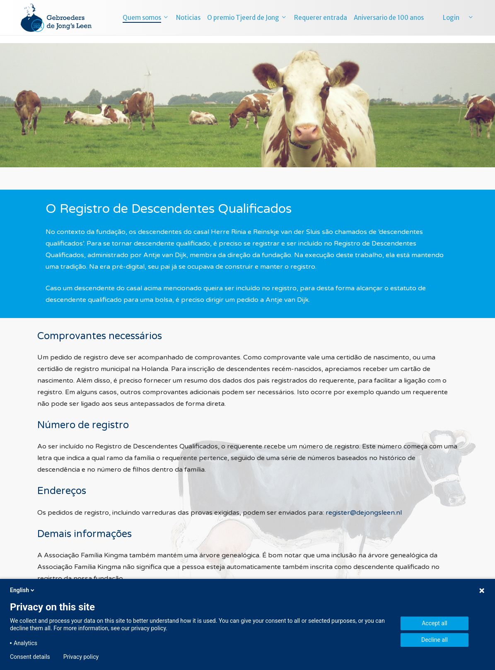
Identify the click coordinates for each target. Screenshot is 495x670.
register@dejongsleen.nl (364, 513)
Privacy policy (81, 656)
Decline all (434, 639)
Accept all (434, 623)
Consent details (30, 656)
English (23, 590)
